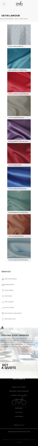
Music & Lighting (7, 307)
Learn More (7, 352)
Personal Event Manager (19, 391)
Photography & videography (11, 313)
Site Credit (19, 442)
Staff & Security (7, 301)
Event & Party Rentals (6, 18)
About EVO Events (19, 387)
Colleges (19, 412)
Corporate (19, 416)
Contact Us (19, 399)
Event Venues (6, 296)
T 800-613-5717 (19, 425)
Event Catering (7, 290)
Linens (16, 18)
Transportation (7, 284)
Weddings (19, 408)
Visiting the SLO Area (19, 395)
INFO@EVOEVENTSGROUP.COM (19, 431)
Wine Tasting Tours (8, 319)
